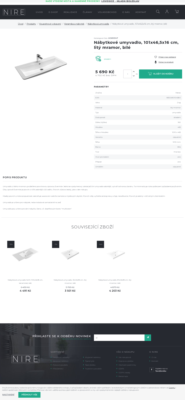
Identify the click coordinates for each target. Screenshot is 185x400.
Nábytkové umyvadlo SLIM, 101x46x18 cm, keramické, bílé (25, 281)
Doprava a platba (126, 361)
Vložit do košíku (160, 74)
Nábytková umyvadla (98, 24)
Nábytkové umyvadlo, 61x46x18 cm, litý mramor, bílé (70, 281)
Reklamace (123, 376)
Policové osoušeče (60, 365)
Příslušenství (58, 369)
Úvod (20, 24)
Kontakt (154, 361)
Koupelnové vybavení (50, 24)
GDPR (121, 369)
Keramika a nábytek (74, 24)
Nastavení (8, 394)
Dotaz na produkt (166, 62)
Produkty (31, 24)
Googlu (172, 388)
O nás (153, 357)
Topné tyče (89, 361)
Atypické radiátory (93, 357)
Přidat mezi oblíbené (167, 57)
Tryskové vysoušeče (93, 369)
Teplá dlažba (90, 365)
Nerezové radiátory (61, 361)
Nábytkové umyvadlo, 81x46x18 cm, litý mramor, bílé (114, 281)
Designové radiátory (61, 357)
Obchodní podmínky (127, 365)
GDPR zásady (124, 372)
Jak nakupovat (125, 357)
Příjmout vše (29, 394)
